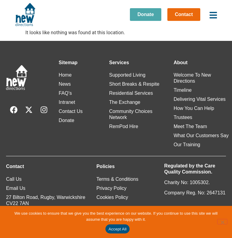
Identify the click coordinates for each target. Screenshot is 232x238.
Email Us (15, 188)
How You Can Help (194, 108)
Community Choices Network (130, 114)
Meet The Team (190, 126)
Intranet (67, 102)
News (65, 84)
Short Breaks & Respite (134, 84)
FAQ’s (65, 93)
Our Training (187, 144)
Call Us (14, 179)
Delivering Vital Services (200, 99)
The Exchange (124, 102)
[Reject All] (222, 221)
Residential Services (131, 93)
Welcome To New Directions (192, 78)
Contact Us (70, 111)
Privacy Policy (111, 188)
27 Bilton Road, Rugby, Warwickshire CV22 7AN (45, 200)
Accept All (117, 229)
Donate (66, 120)
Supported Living (127, 75)
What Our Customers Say (201, 135)
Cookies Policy (112, 197)
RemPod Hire (123, 126)
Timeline (183, 90)
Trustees (183, 117)
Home (65, 75)
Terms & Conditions (117, 179)
